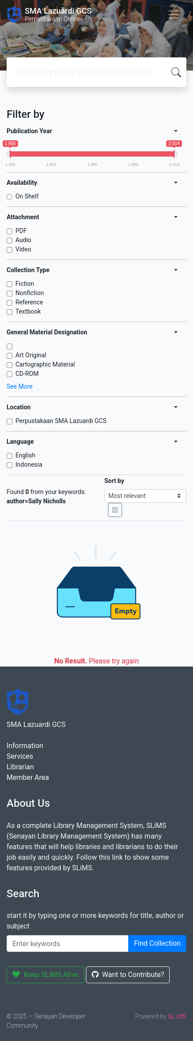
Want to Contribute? (128, 974)
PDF (21, 230)
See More (20, 386)
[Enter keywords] (68, 943)
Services (20, 756)
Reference (29, 302)
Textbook (28, 311)
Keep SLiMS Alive (45, 974)
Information (25, 745)
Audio (23, 239)
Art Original (30, 355)
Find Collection (157, 943)
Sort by (114, 480)
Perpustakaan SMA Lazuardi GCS (61, 420)
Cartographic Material (45, 364)
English (25, 455)
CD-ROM (27, 373)
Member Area (28, 777)
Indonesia (28, 464)
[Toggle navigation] (173, 14)
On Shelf (27, 196)
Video (23, 249)
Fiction (24, 283)
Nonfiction (29, 292)
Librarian (20, 767)
